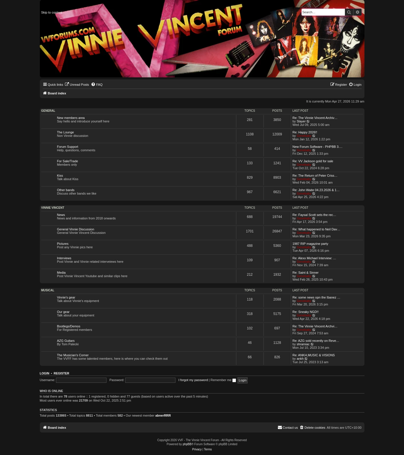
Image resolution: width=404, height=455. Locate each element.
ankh (300, 358)
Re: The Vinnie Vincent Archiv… (315, 118)
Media (61, 272)
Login (44, 373)
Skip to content (51, 12)
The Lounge (65, 132)
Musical (48, 290)
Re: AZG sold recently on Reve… (316, 340)
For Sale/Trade (67, 161)
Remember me (223, 380)
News (61, 215)
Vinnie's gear (66, 297)
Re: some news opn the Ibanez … (317, 297)
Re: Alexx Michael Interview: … (314, 258)
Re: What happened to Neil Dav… (317, 229)
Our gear (63, 312)
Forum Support (67, 146)
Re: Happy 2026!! (305, 132)
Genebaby (304, 135)
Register (61, 373)
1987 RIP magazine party (310, 243)
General (48, 110)
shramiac (303, 344)
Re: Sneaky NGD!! (306, 312)
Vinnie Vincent (52, 207)
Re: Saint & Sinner (306, 272)
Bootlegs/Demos (69, 326)
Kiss (60, 175)
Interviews (64, 258)
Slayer (301, 121)
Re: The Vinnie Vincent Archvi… (315, 326)
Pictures (63, 243)
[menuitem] (77, 84)
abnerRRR (163, 415)
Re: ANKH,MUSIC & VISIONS (314, 355)
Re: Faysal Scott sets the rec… (314, 215)
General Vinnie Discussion (75, 229)
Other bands (66, 190)
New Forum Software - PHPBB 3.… (318, 146)
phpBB (187, 444)
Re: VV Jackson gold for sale (313, 161)
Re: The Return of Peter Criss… (315, 175)
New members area (71, 118)
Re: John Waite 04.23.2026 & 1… (316, 190)
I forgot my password (193, 380)
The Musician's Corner (73, 355)
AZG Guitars (66, 340)
